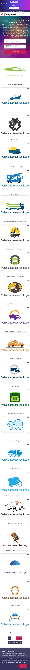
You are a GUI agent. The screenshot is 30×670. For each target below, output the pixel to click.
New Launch (14, 1)
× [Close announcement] (28, 5)
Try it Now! (14, 8)
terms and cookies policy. (18, 662)
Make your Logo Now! (15, 642)
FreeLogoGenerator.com (7, 3)
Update (15, 51)
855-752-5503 (9, 11)
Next (19, 638)
